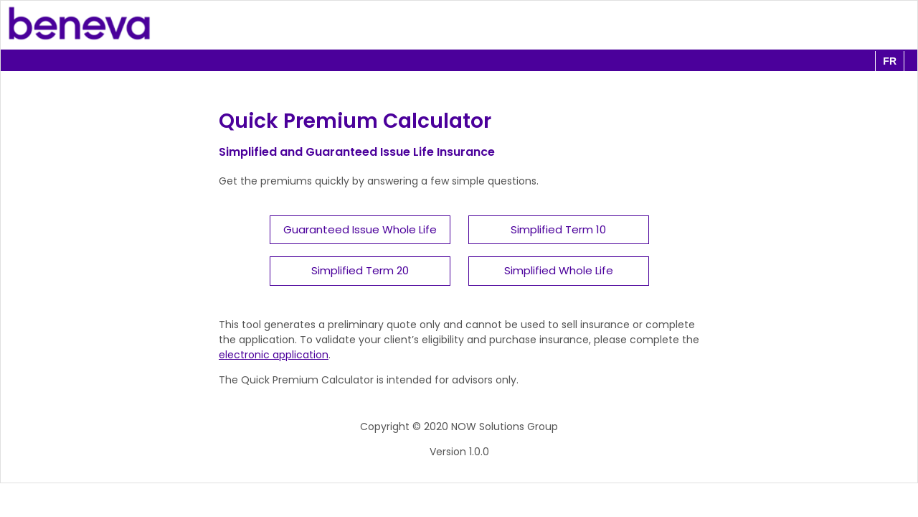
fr (889, 61)
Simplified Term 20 (360, 270)
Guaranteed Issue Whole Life (360, 229)
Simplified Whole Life (558, 270)
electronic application (273, 355)
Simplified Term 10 (558, 229)
